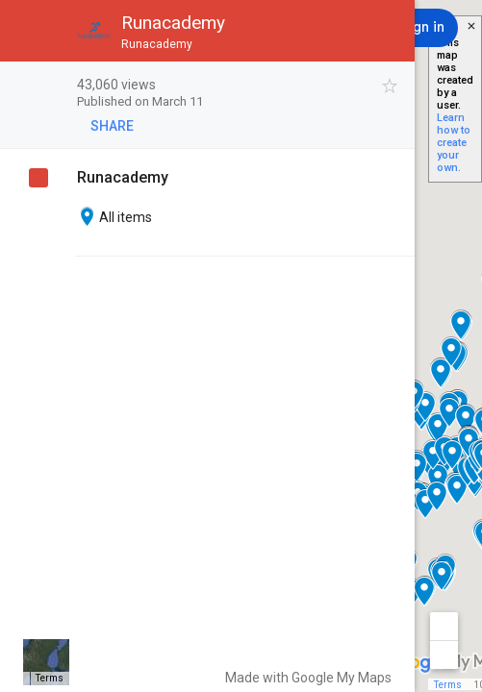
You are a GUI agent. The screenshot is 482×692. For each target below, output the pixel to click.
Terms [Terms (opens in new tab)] (49, 678)
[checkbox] (390, 86)
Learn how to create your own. (453, 142)
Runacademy (122, 177)
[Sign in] (422, 28)
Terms (448, 685)
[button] (31, 31)
